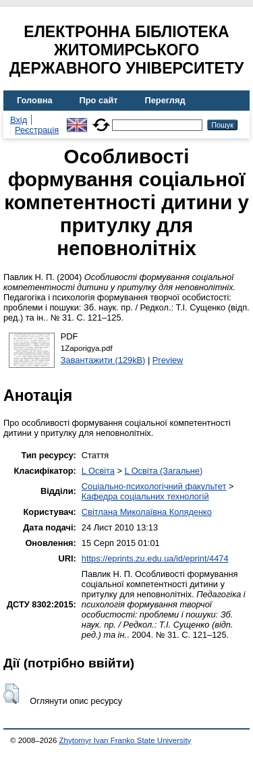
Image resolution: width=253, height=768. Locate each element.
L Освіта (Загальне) (163, 471)
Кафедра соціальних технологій (145, 496)
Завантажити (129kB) (103, 360)
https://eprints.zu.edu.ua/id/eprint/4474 (155, 558)
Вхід (18, 120)
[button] (11, 694)
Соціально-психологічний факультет (154, 486)
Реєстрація (37, 130)
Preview (168, 360)
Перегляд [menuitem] (165, 100)
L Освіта (98, 471)
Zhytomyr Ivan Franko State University (125, 740)
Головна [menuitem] (35, 100)
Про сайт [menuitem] (99, 100)
